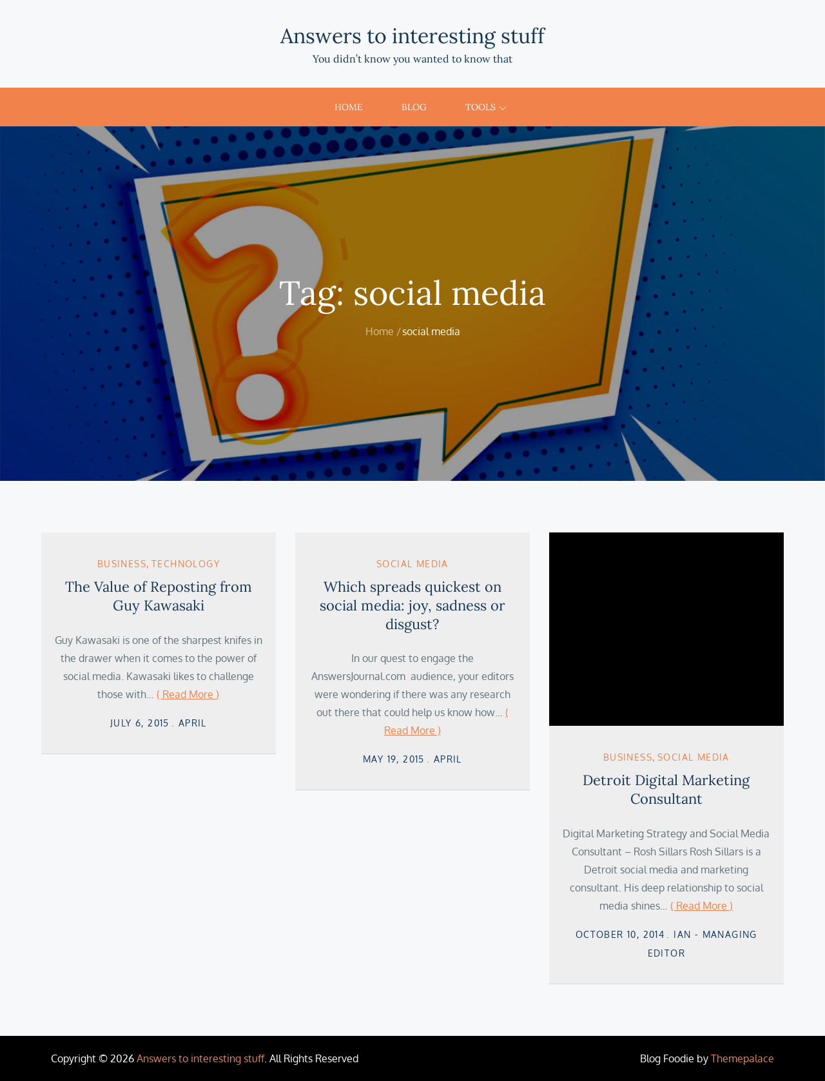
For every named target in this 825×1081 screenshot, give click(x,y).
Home (349, 107)
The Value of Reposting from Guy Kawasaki (158, 596)
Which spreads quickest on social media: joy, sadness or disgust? (412, 605)
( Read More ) (188, 694)
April (193, 722)
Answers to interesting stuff (412, 36)
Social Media (412, 563)
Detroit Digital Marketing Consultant (666, 789)
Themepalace (742, 1058)
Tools (486, 107)
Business (121, 563)
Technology (185, 563)
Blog (414, 107)
